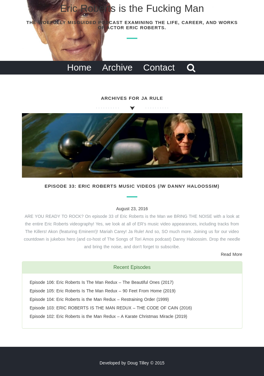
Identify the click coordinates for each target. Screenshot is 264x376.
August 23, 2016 (132, 208)
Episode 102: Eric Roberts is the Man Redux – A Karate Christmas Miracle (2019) (108, 316)
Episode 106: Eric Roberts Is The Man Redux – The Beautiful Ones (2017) (102, 282)
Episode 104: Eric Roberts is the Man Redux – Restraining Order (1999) (99, 299)
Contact (158, 67)
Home (79, 67)
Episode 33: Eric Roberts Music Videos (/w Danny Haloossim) (131, 186)
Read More (231, 254)
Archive (117, 67)
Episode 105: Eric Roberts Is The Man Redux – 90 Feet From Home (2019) (103, 290)
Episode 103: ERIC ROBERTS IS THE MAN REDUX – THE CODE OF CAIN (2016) (111, 307)
